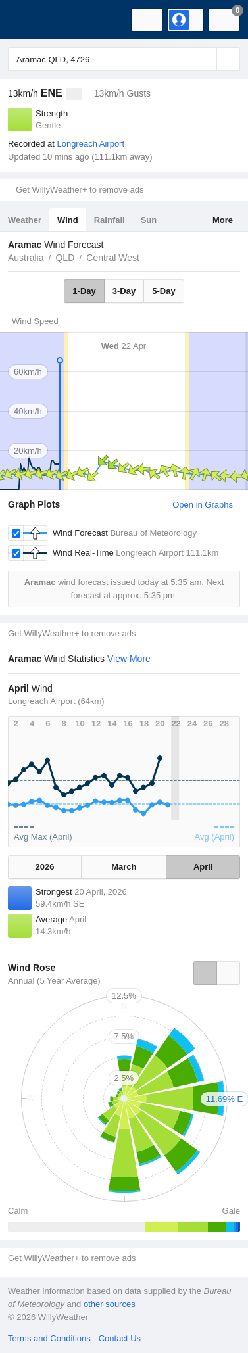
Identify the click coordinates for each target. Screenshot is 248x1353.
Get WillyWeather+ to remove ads (79, 190)
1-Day (83, 291)
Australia (25, 257)
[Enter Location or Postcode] (124, 59)
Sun (149, 220)
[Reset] (205, 59)
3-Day (124, 291)
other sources (110, 1304)
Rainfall (109, 220)
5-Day (163, 291)
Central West (112, 257)
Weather (24, 220)
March (123, 867)
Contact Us (120, 1338)
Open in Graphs (202, 505)
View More (129, 658)
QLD (64, 257)
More (222, 220)
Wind (67, 220)
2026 (45, 867)
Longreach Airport (90, 144)
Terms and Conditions (49, 1338)
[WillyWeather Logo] (29, 20)
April (203, 867)
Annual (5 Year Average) (54, 980)
